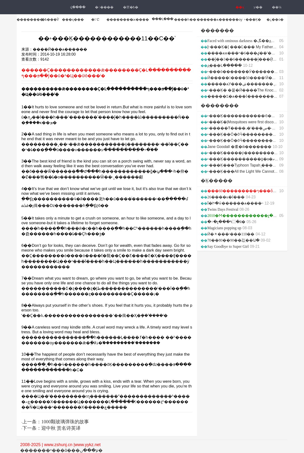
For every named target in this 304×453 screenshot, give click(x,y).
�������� (30, 19)
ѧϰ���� (140, 19)
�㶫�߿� (130, 7)
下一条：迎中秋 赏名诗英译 (51, 428)
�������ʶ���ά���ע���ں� (61, 450)
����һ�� (185, 19)
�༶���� (104, 7)
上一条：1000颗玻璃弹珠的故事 (55, 421)
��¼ (276, 7)
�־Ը (95, 19)
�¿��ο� (275, 19)
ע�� (258, 7)
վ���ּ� (78, 7)
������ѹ (230, 19)
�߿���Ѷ (50, 19)
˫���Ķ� (252, 19)
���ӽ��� (73, 19)
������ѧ (207, 19)
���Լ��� (162, 19)
